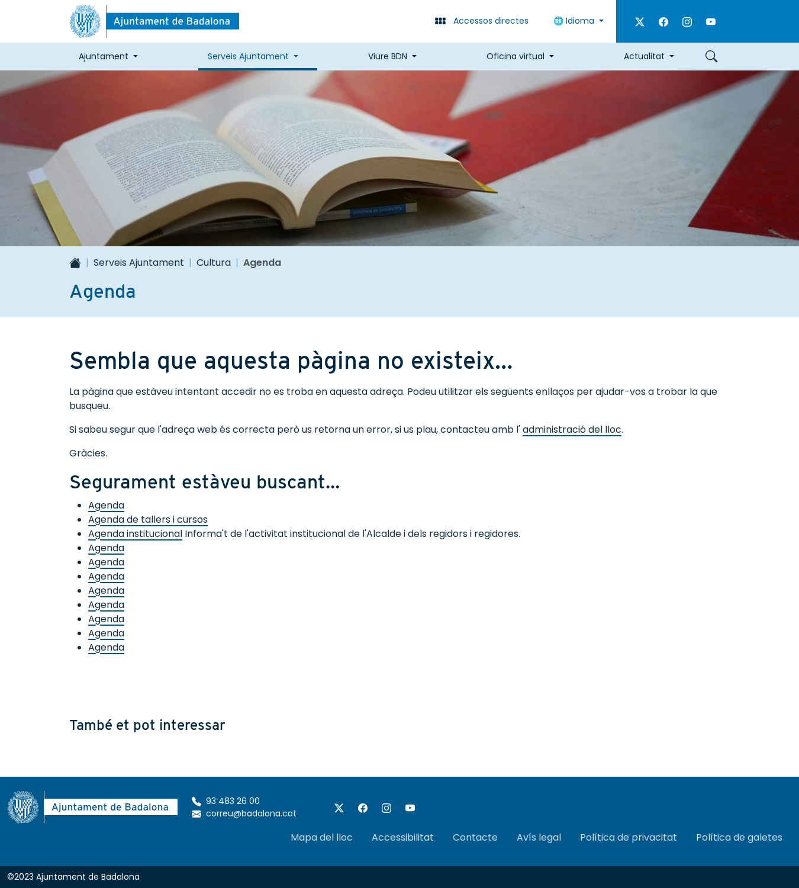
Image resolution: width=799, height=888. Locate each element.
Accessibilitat (403, 837)
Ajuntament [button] (103, 56)
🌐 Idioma (575, 21)
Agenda (106, 505)
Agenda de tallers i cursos (148, 519)
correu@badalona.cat (244, 813)
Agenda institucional (135, 533)
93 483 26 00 (226, 801)
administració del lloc (572, 429)
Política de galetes (739, 837)
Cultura (213, 262)
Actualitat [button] (644, 56)
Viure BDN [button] (387, 56)
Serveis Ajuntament (139, 262)
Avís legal (539, 837)
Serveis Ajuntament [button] (248, 56)
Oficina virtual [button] (516, 56)
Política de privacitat (628, 837)
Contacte (475, 837)
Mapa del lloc (322, 837)
